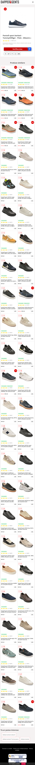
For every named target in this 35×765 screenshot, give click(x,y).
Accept (23, 763)
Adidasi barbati (25, 739)
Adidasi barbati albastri (9, 735)
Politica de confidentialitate (20, 748)
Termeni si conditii (7, 748)
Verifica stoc (22, 49)
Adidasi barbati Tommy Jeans (10, 739)
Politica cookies (16, 763)
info (15, 90)
